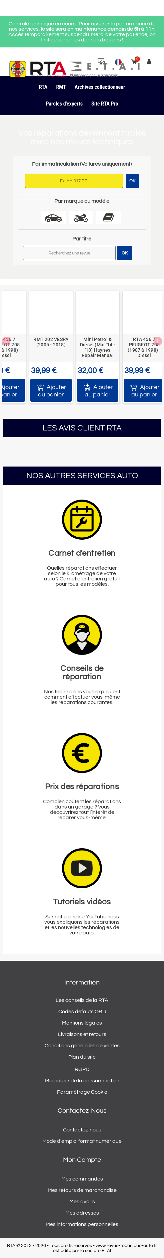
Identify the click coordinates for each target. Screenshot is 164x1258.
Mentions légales (82, 1023)
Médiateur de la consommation (82, 1080)
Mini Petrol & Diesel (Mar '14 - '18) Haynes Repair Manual (97, 347)
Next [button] (158, 341)
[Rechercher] (69, 253)
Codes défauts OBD (82, 1011)
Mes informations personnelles (82, 1224)
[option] (51, 347)
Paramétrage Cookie (82, 1092)
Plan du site (82, 1057)
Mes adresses (82, 1213)
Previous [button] (6, 341)
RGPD (82, 1069)
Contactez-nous (82, 1129)
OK (125, 253)
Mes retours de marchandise (82, 1190)
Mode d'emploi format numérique (82, 1141)
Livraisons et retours (82, 1034)
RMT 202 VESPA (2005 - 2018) (50, 342)
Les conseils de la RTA (82, 1000)
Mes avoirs (82, 1201)
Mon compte (82, 1159)
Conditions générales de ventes (82, 1045)
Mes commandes (82, 1179)
